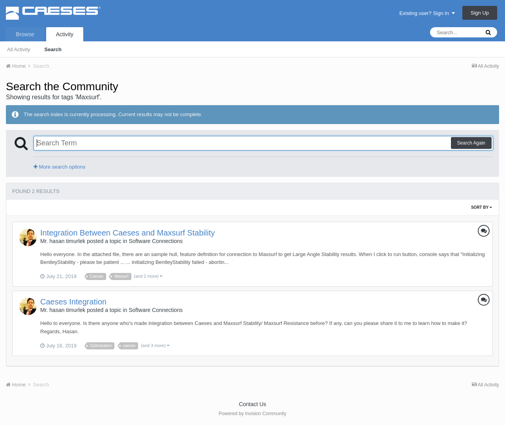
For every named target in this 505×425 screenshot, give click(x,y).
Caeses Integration (73, 301)
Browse (25, 34)
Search (53, 49)
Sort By (481, 207)
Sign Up (480, 13)
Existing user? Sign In (427, 13)
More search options (59, 167)
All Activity (18, 49)
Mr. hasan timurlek (62, 241)
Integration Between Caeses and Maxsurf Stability (127, 232)
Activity (64, 34)
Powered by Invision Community (252, 413)
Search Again (471, 143)
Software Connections (156, 241)
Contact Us (252, 404)
